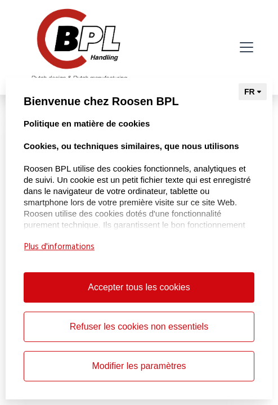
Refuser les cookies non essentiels (139, 326)
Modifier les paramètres (139, 366)
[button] (244, 47)
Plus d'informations (59, 247)
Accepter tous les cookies (139, 287)
